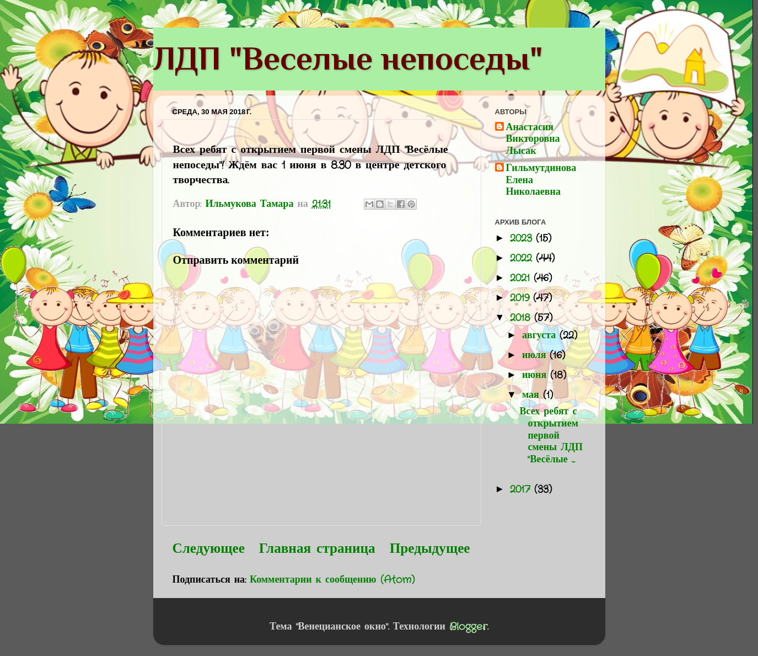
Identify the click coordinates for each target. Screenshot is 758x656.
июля (536, 355)
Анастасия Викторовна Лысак (533, 140)
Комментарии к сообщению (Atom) (332, 580)
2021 (522, 278)
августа (541, 335)
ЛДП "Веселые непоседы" (347, 58)
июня (536, 375)
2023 (523, 238)
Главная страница (317, 549)
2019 (521, 298)
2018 (522, 318)
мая (532, 395)
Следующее (209, 549)
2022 (523, 258)
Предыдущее (430, 549)
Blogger (468, 627)
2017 (522, 489)
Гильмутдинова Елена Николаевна (541, 181)
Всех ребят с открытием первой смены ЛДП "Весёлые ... (550, 435)
